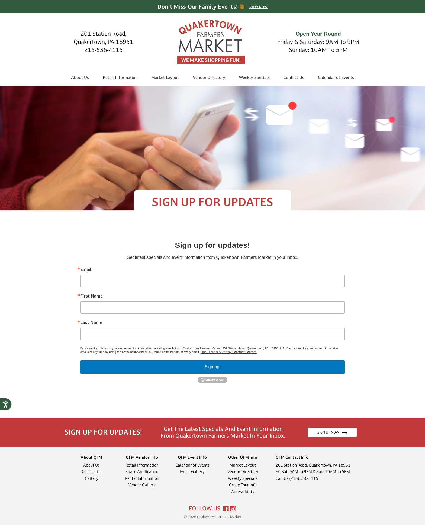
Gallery (91, 478)
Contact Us (293, 77)
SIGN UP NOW (332, 432)
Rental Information (142, 478)
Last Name (91, 322)
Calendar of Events (336, 77)
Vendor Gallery (142, 484)
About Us (80, 77)
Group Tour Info (243, 484)
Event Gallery (192, 471)
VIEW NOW (258, 7)
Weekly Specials (254, 77)
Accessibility (243, 491)
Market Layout (165, 77)
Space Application (141, 471)
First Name (91, 296)
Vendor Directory (209, 77)
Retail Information (120, 77)
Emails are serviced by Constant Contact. (229, 352)
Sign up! (213, 367)
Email (85, 269)
